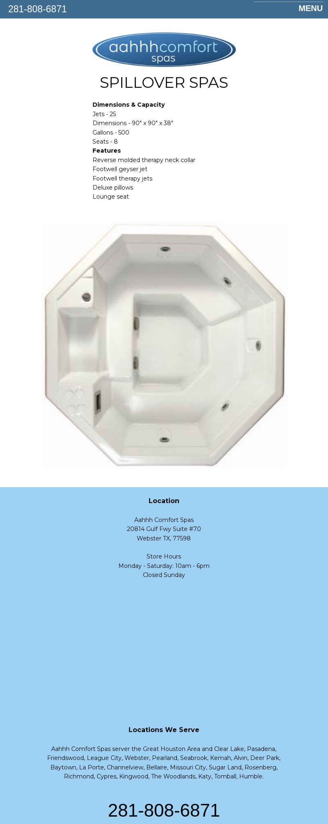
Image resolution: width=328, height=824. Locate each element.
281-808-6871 (37, 9)
